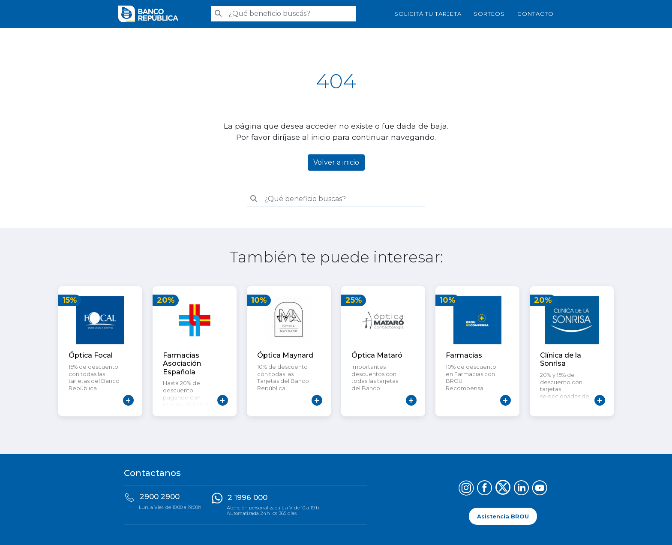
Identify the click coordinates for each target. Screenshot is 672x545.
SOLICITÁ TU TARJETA (428, 13)
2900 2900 (160, 496)
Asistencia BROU (503, 516)
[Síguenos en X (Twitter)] (502, 489)
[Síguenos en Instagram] (466, 489)
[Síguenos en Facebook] (484, 489)
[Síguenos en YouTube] (539, 489)
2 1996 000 (247, 497)
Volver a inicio (336, 162)
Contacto (535, 13)
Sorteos (489, 13)
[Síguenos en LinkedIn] (521, 489)
